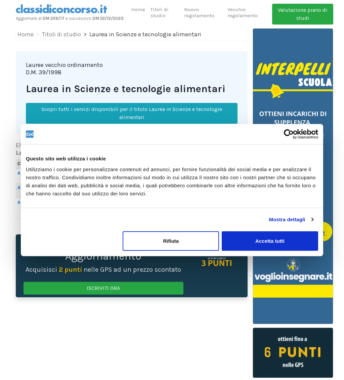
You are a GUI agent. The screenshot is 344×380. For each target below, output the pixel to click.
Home (138, 9)
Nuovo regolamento (199, 12)
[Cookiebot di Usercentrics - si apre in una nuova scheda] (288, 134)
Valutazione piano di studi (303, 14)
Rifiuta (171, 240)
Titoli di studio (159, 12)
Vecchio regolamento (242, 12)
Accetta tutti (270, 240)
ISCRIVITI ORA (103, 288)
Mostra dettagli (287, 219)
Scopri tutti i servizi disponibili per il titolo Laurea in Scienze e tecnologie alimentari (131, 113)
